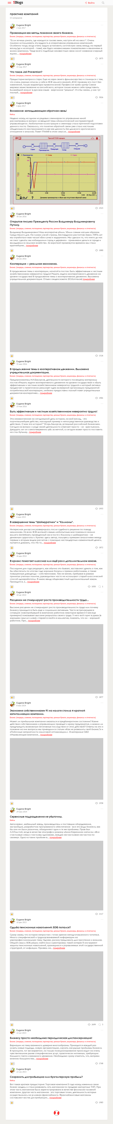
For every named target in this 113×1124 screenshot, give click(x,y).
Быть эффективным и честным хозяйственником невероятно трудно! (53, 411)
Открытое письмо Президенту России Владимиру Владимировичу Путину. (52, 223)
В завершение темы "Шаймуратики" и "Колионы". (41, 522)
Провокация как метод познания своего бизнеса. (41, 32)
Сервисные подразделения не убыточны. (36, 816)
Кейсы (12, 114)
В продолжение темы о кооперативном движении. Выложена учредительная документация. (49, 370)
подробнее (25, 53)
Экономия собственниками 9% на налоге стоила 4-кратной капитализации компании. (47, 712)
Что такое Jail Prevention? (26, 72)
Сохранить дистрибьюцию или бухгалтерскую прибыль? (46, 1076)
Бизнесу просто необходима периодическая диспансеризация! (51, 1038)
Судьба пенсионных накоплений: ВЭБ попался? (40, 927)
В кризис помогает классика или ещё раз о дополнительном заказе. (53, 561)
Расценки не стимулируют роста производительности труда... (49, 600)
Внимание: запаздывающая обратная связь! (38, 110)
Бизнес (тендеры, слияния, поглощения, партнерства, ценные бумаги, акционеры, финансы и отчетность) (53, 36)
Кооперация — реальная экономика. (33, 263)
